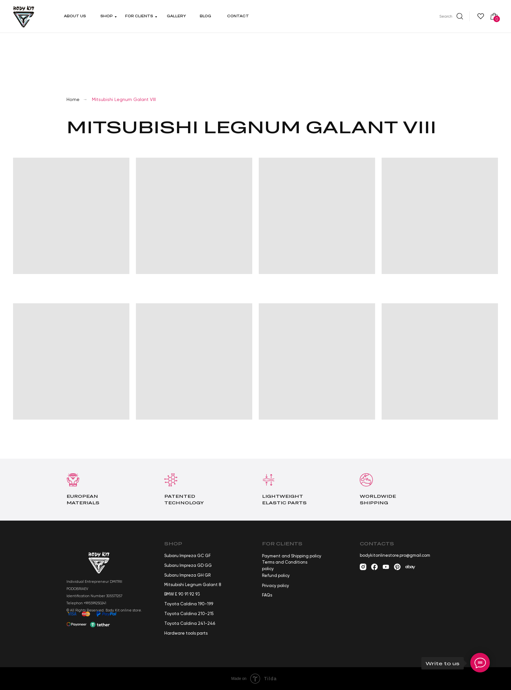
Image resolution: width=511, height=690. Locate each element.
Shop (106, 16)
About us (75, 16)
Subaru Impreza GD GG (188, 565)
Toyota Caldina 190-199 (188, 603)
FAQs (267, 595)
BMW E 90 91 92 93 (182, 594)
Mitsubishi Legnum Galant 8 (192, 584)
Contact (238, 16)
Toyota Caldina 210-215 (188, 613)
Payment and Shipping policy (291, 555)
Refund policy (276, 575)
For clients (139, 16)
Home (73, 99)
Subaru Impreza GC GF (187, 555)
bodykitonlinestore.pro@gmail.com (395, 555)
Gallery (176, 16)
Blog (205, 16)
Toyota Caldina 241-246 (189, 623)
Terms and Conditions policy (284, 565)
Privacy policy (275, 585)
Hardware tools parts (186, 633)
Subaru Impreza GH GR (187, 575)
